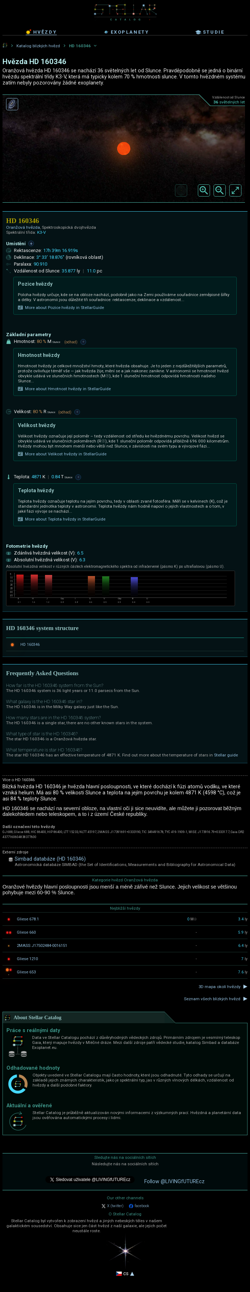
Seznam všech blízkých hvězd (212, 998)
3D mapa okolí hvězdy (219, 986)
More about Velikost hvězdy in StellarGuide (62, 453)
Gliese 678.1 (28, 918)
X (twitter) (112, 1206)
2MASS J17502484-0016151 (42, 945)
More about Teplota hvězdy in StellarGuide (61, 519)
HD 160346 (30, 644)
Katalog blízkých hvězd (38, 45)
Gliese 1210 (27, 958)
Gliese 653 (26, 971)
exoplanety (126, 32)
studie (210, 32)
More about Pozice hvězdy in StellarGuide (61, 307)
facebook (139, 1206)
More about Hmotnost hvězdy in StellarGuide (64, 388)
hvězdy (41, 32)
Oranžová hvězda (23, 227)
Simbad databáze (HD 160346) (50, 859)
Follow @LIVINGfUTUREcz (174, 1182)
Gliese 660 (26, 932)
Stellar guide (226, 755)
